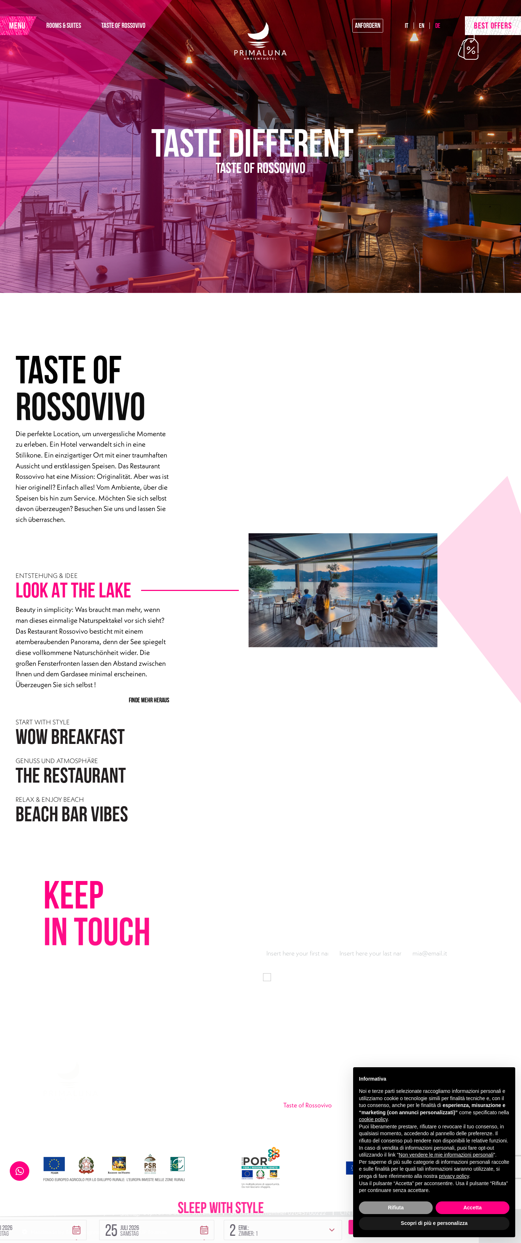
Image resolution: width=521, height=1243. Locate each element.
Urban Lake (298, 1121)
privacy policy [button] (454, 1176)
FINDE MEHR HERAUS (147, 700)
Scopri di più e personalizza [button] (434, 1223)
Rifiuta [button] (396, 1207)
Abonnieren (456, 1015)
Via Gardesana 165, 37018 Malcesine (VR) (188, 1095)
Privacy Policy (39, 1214)
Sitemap (130, 1214)
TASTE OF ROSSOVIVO (150, 29)
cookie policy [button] (373, 1119)
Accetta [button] (472, 1207)
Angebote (296, 1134)
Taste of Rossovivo (328, 1107)
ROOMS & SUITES (90, 29)
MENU (27, 30)
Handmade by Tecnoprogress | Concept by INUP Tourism (98, 1230)
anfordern (344, 29)
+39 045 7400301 (157, 1108)
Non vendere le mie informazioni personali (446, 1155)
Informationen (356, 976)
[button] (120, 1194)
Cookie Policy (88, 1214)
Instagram (208, 1134)
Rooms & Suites (303, 1095)
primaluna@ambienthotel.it (169, 1121)
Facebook (178, 1134)
